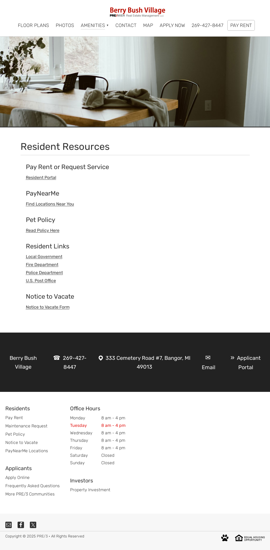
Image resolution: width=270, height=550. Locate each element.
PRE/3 (42, 536)
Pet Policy (15, 434)
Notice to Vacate (21, 442)
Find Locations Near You (50, 203)
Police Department (44, 272)
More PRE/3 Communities (30, 494)
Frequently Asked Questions (32, 485)
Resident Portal (41, 177)
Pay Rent (14, 417)
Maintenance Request (26, 425)
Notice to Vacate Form (48, 307)
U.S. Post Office (41, 280)
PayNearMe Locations (26, 450)
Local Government (44, 256)
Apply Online (17, 477)
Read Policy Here (42, 230)
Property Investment (90, 489)
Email (208, 367)
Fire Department (42, 264)
